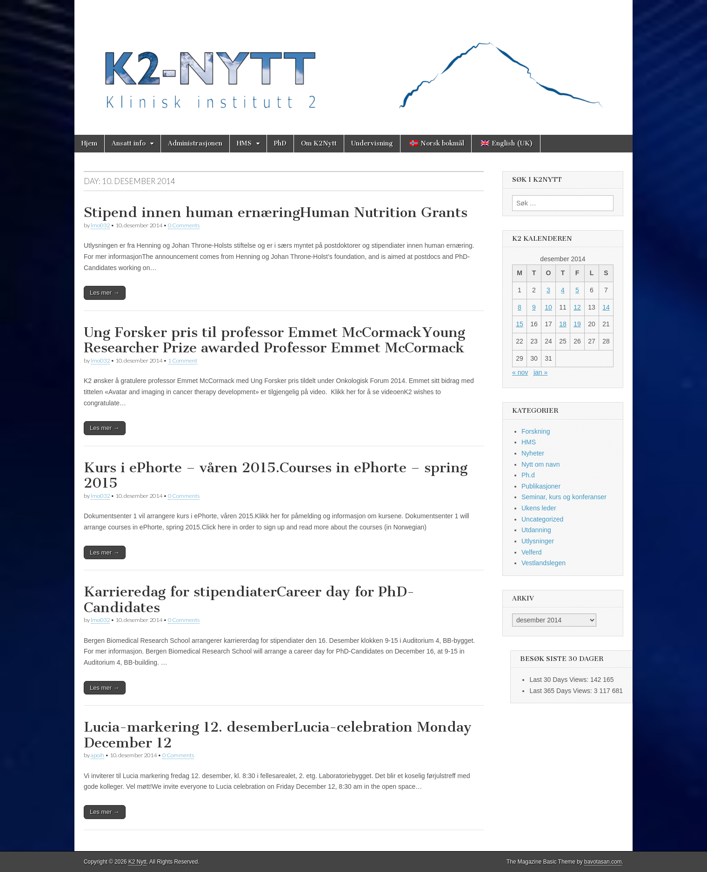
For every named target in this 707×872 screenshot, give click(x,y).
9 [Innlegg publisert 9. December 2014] (534, 307)
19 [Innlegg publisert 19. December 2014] (577, 324)
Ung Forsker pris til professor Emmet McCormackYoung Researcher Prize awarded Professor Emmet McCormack (274, 340)
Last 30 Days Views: (559, 679)
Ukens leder (538, 508)
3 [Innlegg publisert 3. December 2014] (548, 290)
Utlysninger (537, 541)
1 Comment (182, 360)
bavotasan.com (603, 862)
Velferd (531, 552)
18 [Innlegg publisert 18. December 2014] (563, 324)
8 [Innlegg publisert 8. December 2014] (519, 307)
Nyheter (532, 453)
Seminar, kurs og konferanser (564, 497)
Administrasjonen (195, 143)
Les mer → (105, 292)
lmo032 (100, 225)
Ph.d (528, 475)
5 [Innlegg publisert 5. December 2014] (577, 290)
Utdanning (536, 530)
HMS (244, 143)
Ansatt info (129, 143)
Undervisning (372, 143)
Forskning (535, 431)
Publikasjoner (540, 486)
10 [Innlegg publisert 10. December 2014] (548, 307)
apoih (97, 755)
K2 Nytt (137, 862)
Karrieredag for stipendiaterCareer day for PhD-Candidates (249, 599)
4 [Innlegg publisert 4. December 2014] (563, 290)
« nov (520, 372)
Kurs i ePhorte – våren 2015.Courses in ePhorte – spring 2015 (275, 475)
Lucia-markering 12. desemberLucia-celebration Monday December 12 (278, 735)
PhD (280, 143)
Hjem (89, 143)
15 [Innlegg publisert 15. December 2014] (519, 324)
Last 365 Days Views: (561, 690)
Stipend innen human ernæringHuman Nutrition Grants (275, 212)
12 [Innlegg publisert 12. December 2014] (577, 307)
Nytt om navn (540, 464)
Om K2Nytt (319, 143)
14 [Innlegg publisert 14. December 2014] (606, 307)
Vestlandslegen (543, 563)
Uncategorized (542, 519)
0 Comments (184, 225)
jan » (540, 372)
